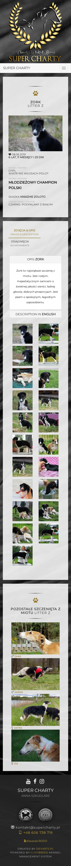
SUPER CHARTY (16, 68)
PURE (39, 852)
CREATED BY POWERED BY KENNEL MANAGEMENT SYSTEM (35, 852)
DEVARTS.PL (45, 848)
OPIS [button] (35, 259)
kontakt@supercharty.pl (35, 827)
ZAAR (17, 656)
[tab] (35, 259)
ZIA (16, 763)
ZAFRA (18, 727)
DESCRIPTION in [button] (36, 314)
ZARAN (18, 692)
